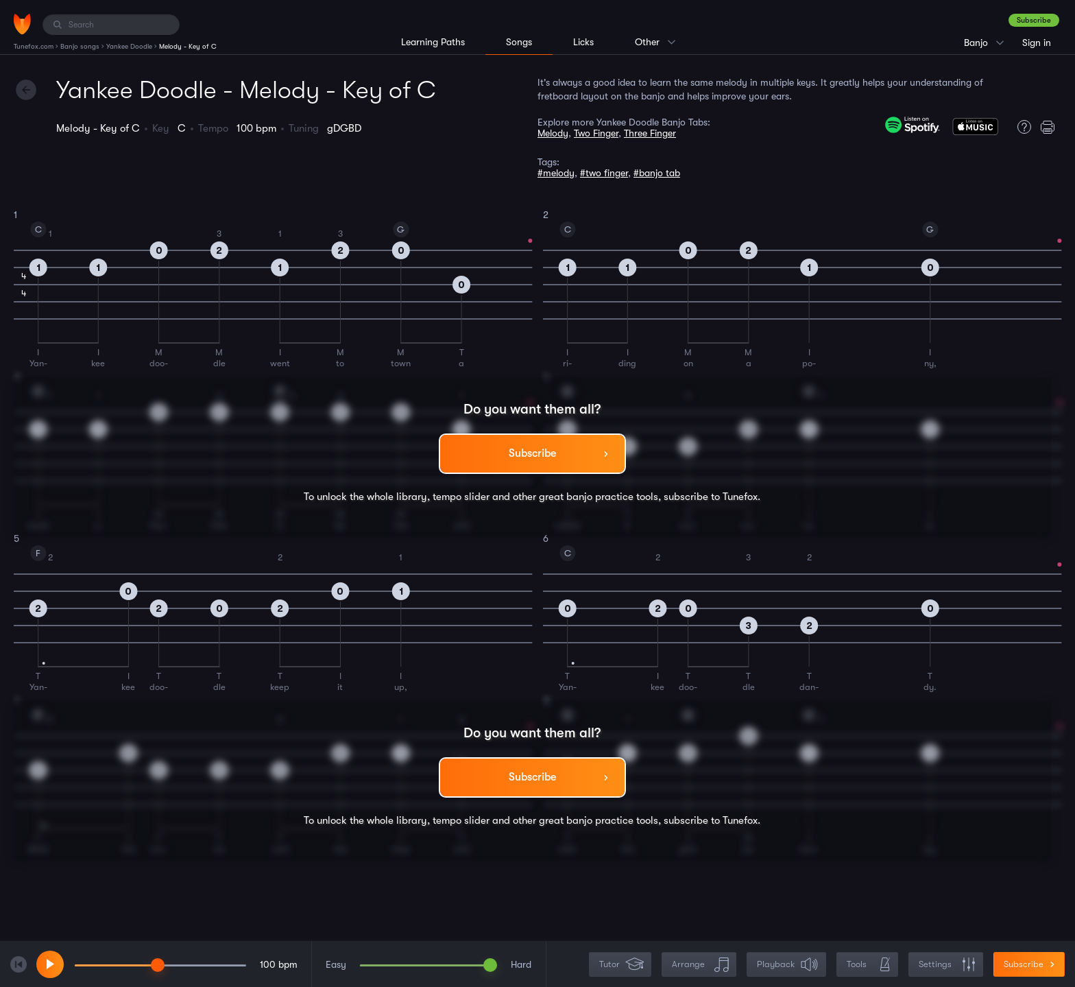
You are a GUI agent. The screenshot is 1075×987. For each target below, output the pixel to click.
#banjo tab (656, 172)
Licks (583, 41)
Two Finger (596, 133)
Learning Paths (433, 41)
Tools (869, 965)
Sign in (1036, 42)
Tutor (621, 965)
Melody (553, 133)
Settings (947, 965)
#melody (556, 172)
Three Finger (650, 133)
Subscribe (1034, 20)
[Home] (22, 24)
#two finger (604, 172)
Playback (788, 965)
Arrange (700, 965)
